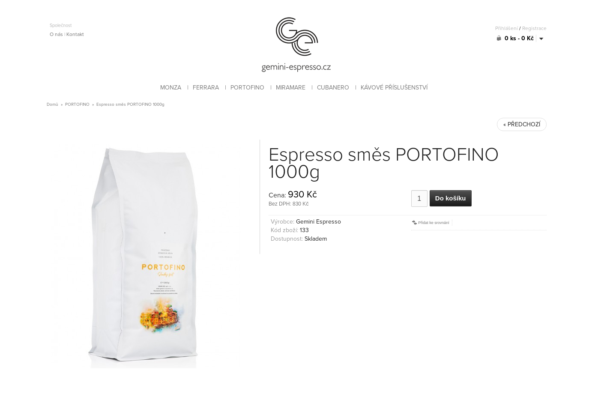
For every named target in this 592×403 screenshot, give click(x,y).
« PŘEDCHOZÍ (521, 124)
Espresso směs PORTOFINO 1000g (130, 104)
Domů (52, 104)
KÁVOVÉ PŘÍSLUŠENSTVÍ (394, 87)
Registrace (534, 28)
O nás (56, 34)
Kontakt (75, 34)
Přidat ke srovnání (430, 223)
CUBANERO (333, 87)
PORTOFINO (247, 87)
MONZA (170, 87)
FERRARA (206, 87)
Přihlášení (506, 28)
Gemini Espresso (318, 221)
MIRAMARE (290, 87)
